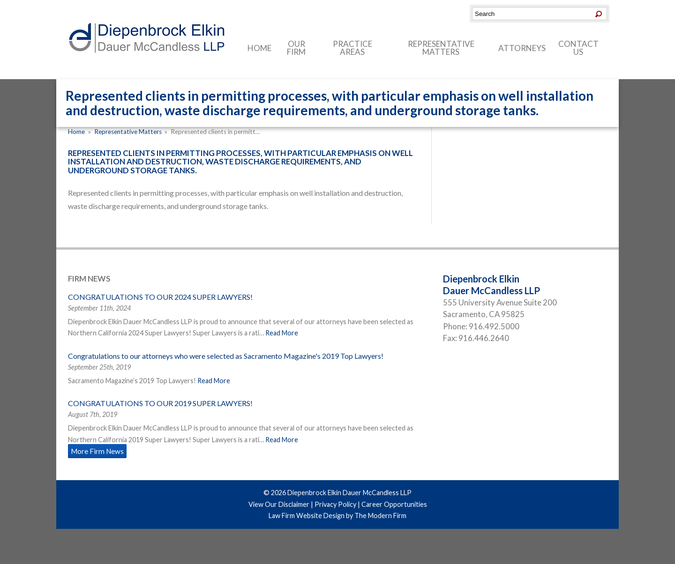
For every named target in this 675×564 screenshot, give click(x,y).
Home (259, 48)
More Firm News (97, 451)
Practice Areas (352, 48)
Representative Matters (441, 48)
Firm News (89, 278)
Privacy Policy (335, 504)
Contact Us (578, 48)
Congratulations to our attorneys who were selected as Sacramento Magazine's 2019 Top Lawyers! (225, 355)
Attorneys (522, 48)
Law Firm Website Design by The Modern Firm (337, 515)
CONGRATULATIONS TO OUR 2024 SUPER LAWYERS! (160, 296)
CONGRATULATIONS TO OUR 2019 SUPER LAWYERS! (160, 403)
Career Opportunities (394, 504)
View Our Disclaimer (278, 504)
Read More (281, 333)
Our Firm (296, 48)
